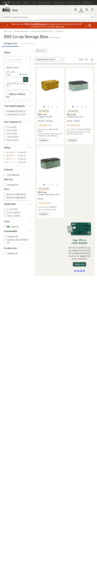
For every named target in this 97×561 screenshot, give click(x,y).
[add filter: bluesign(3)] (9, 254)
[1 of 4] (44, 106)
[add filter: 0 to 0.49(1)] (9, 219)
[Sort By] (49, 59)
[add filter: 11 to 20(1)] (8, 127)
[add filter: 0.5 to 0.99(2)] (10, 222)
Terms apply (79, 270)
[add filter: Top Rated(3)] (10, 175)
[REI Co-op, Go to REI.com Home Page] (6, 9)
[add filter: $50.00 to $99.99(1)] (13, 203)
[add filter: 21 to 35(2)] (8, 130)
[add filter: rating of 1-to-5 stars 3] (15, 162)
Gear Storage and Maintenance (42, 31)
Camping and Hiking (21, 31)
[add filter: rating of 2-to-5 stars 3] (15, 159)
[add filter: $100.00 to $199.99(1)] (14, 206)
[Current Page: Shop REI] (6, 2)
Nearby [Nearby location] (23, 74)
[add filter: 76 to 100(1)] (9, 137)
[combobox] (48, 17)
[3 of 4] (52, 106)
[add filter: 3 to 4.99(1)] (9, 229)
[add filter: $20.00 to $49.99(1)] (13, 200)
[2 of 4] (48, 106)
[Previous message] (7, 25)
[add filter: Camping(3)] (9, 187)
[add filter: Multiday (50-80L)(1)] (13, 111)
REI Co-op (7, 31)
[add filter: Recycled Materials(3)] (13, 263)
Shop (15, 10)
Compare (43, 140)
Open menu (92, 9)
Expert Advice (28, 43)
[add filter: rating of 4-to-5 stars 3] (15, 152)
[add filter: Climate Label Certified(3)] (15, 257)
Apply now (79, 264)
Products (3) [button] (10, 43)
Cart (86, 9)
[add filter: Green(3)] (9, 241)
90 (92, 59)
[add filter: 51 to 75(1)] (8, 133)
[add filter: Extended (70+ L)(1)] (13, 114)
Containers (59, 31)
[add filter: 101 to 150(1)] (9, 140)
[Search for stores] (25, 79)
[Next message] (86, 25)
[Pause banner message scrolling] (89, 25)
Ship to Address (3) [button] (16, 95)
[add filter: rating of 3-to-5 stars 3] (15, 155)
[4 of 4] (57, 106)
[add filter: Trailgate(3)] (9, 276)
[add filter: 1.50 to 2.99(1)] (10, 226)
